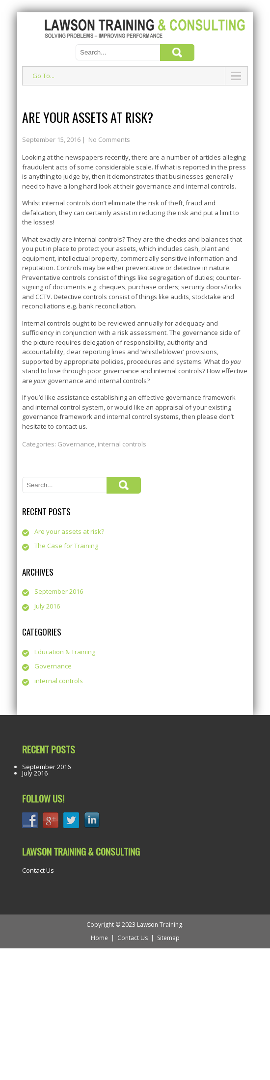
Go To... (43, 75)
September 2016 (58, 591)
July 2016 (47, 606)
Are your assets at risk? (69, 531)
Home (99, 938)
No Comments (109, 139)
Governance (76, 444)
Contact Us (38, 870)
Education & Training (64, 651)
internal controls (122, 444)
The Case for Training (66, 545)
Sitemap (168, 938)
